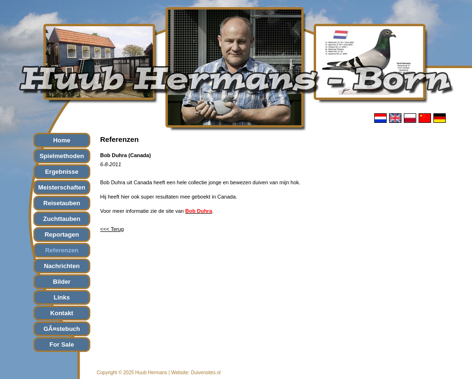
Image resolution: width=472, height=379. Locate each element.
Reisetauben (61, 203)
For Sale (62, 344)
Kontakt (61, 313)
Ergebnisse (61, 171)
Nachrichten (62, 265)
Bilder (62, 281)
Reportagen (61, 234)
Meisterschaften (61, 187)
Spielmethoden (62, 156)
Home (61, 140)
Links (62, 297)
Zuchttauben (62, 218)
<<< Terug (112, 229)
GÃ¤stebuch (61, 328)
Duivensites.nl (205, 372)
